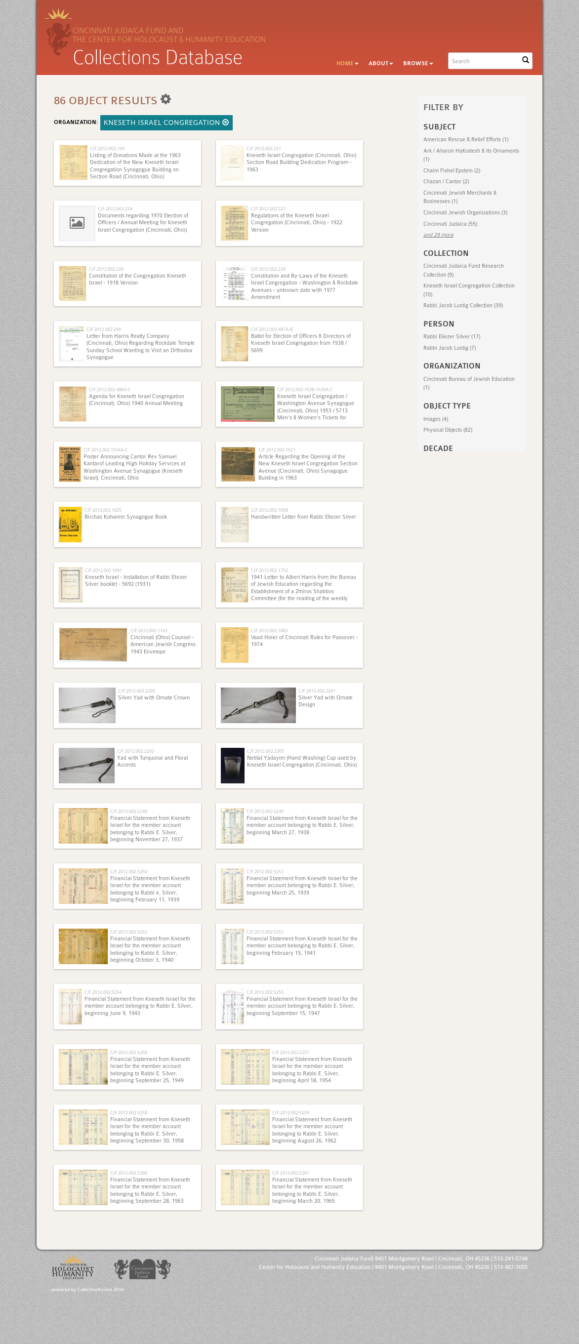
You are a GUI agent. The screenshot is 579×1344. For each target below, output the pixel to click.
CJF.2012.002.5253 (265, 932)
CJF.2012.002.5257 (290, 1052)
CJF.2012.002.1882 (269, 630)
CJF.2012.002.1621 (276, 449)
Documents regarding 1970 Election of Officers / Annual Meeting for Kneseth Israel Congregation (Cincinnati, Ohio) (143, 222)
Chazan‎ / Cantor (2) (446, 181)
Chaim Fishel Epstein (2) (451, 170)
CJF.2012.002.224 (115, 208)
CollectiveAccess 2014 (101, 1290)
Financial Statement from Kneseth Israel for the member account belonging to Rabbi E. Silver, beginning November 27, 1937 (150, 829)
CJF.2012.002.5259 (290, 1112)
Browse (418, 63)
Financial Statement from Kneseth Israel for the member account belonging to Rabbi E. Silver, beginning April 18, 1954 (312, 1070)
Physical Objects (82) (447, 430)
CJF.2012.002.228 (106, 269)
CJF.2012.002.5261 (290, 1173)
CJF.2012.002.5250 (128, 871)
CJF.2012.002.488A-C (109, 389)
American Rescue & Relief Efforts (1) (465, 139)
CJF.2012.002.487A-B (272, 329)
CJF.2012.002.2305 (265, 751)
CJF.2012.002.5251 (265, 871)
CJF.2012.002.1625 (103, 510)
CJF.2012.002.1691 (103, 570)
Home (347, 63)
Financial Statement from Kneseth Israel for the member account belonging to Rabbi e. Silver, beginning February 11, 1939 (150, 889)
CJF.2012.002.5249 (265, 811)
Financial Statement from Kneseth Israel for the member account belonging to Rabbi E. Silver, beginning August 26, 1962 (312, 1130)
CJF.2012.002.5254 (103, 992)
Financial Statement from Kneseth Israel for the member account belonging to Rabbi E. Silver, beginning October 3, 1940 (150, 949)
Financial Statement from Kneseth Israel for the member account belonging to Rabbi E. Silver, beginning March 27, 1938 (302, 825)
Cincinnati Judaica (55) (450, 224)
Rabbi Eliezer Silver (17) (451, 336)
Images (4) (435, 419)
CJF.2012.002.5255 (265, 992)
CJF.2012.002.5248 (128, 811)
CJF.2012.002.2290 (136, 690)
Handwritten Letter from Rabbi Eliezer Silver (303, 517)
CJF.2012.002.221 (264, 148)
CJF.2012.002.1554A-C (105, 449)
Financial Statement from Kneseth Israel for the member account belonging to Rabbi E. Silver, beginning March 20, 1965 (312, 1190)
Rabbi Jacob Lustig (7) (449, 348)
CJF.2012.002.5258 (128, 1112)
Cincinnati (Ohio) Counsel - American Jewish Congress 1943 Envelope (163, 644)
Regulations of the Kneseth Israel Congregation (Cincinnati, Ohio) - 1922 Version (296, 222)
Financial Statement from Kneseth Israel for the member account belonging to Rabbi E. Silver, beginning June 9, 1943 (140, 1006)
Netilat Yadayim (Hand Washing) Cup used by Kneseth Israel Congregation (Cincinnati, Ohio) (302, 761)
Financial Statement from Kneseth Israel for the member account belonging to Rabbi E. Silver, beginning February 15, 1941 (302, 946)
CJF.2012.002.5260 (128, 1173)
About (381, 63)
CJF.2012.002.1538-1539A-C (304, 389)
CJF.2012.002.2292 (135, 751)
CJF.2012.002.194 (107, 148)
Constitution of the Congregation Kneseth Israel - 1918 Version (137, 279)
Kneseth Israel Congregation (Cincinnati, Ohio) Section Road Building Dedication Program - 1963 (301, 162)
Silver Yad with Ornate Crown (154, 697)
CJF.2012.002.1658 (269, 510)
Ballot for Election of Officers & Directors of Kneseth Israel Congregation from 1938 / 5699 (301, 343)
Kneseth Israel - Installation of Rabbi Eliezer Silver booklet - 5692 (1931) (136, 580)
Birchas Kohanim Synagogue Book (125, 517)
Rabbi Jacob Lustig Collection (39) (463, 305)
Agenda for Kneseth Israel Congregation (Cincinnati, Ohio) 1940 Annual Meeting (136, 400)
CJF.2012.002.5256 (128, 1052)
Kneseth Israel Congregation (166, 122)
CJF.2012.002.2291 (316, 690)
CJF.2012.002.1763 (148, 630)
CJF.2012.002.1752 (269, 570)
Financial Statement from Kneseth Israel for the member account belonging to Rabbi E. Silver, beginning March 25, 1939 (302, 885)
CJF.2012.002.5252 (128, 932)
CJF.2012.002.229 (268, 269)
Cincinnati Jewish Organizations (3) (465, 212)
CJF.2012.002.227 (268, 208)
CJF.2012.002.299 (103, 329)
